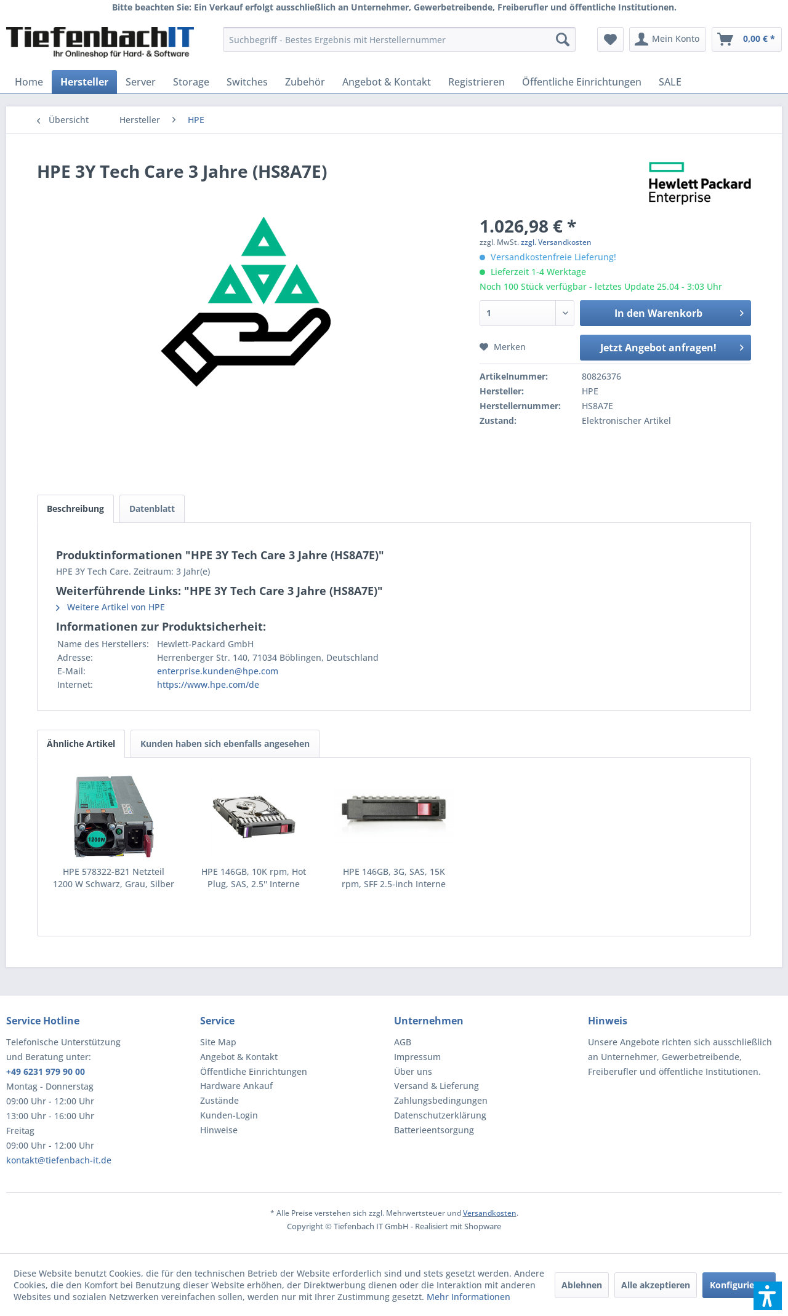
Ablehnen (581, 1285)
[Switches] (247, 82)
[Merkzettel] (610, 39)
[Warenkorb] (747, 39)
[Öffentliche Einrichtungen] (581, 82)
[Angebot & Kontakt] (387, 82)
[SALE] (670, 82)
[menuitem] (399, 39)
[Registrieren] (476, 82)
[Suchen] (563, 39)
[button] (768, 1296)
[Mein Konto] (667, 39)
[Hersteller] (84, 82)
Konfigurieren (739, 1285)
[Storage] (191, 82)
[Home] (29, 82)
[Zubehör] (305, 82)
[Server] (140, 82)
